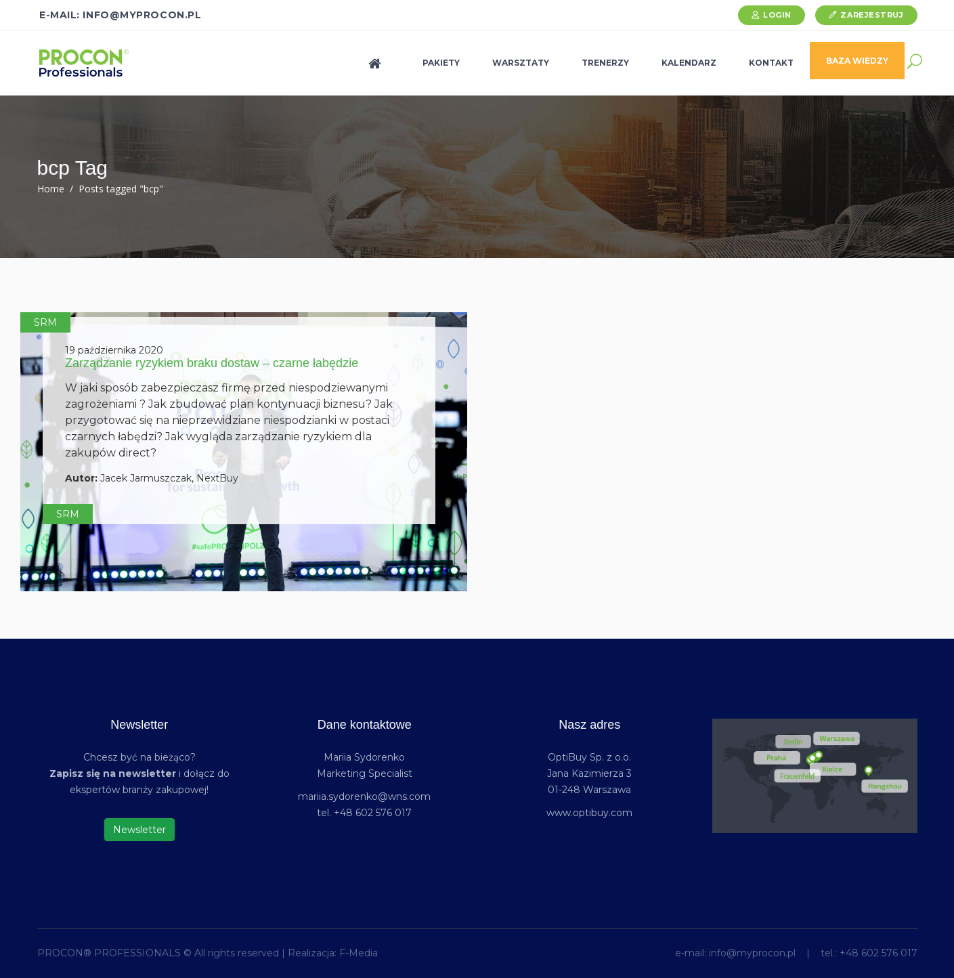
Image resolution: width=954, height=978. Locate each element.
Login (777, 15)
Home (50, 188)
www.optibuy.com (589, 813)
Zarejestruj (871, 15)
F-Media (358, 953)
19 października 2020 (114, 350)
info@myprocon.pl (752, 953)
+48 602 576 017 (878, 953)
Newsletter (139, 830)
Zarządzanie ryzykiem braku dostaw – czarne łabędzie (211, 363)
